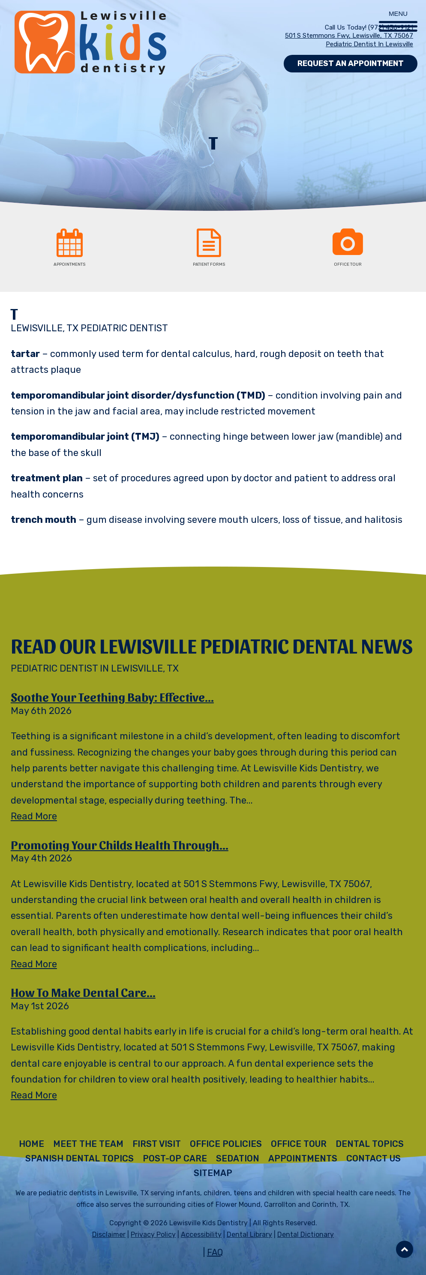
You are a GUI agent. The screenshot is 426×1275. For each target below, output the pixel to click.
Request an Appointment (350, 63)
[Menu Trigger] (398, 16)
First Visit (156, 1144)
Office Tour (299, 1144)
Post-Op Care (175, 1158)
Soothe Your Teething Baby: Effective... (112, 696)
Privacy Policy (153, 1234)
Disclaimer (109, 1234)
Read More (34, 816)
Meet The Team (88, 1144)
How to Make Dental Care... (83, 991)
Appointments (302, 1158)
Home (31, 1144)
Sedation (237, 1158)
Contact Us (373, 1158)
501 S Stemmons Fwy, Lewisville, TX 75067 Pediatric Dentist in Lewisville (349, 40)
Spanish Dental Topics (79, 1158)
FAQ (215, 1252)
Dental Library (249, 1234)
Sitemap (213, 1173)
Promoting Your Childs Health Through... (119, 844)
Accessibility (201, 1234)
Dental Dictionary (305, 1234)
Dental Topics (370, 1144)
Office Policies (226, 1144)
